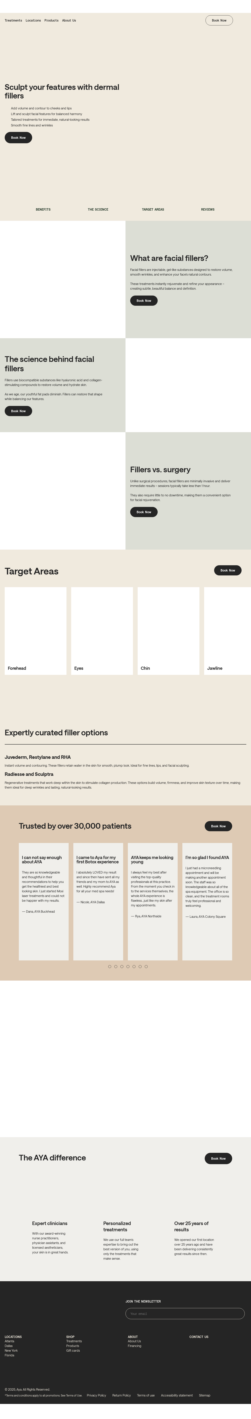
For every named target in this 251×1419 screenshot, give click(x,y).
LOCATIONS (13, 1352)
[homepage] (125, 20)
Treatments (13, 20)
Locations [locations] (33, 20)
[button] (243, 20)
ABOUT (133, 1352)
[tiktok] (243, 1411)
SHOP (70, 1352)
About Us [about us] (69, 20)
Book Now (219, 20)
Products (52, 20)
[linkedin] (234, 1411)
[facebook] (226, 1411)
